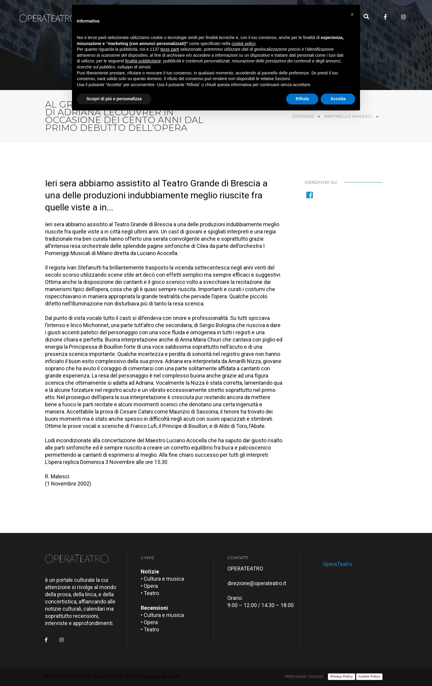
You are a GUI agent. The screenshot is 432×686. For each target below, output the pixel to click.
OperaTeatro (337, 564)
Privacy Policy (341, 676)
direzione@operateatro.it (256, 583)
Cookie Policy (369, 676)
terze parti (169, 49)
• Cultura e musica (162, 579)
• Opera (149, 586)
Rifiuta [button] (302, 98)
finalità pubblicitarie (143, 61)
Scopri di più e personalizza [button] (114, 98)
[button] (352, 14)
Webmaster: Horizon (304, 676)
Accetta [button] (338, 98)
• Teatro (150, 593)
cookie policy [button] (243, 43)
